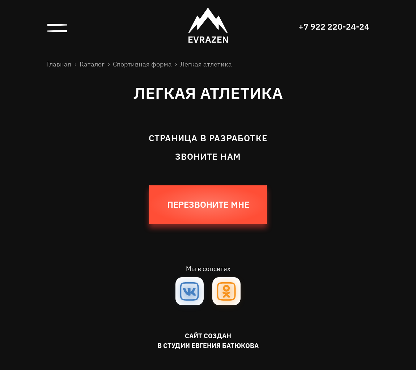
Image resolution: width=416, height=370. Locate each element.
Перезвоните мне (208, 205)
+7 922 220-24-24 (332, 27)
